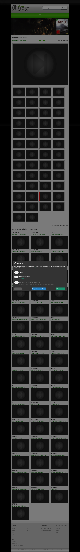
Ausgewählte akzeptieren (38, 288)
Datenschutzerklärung (36, 268)
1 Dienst (22, 274)
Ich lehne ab (18, 288)
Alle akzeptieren (60, 288)
